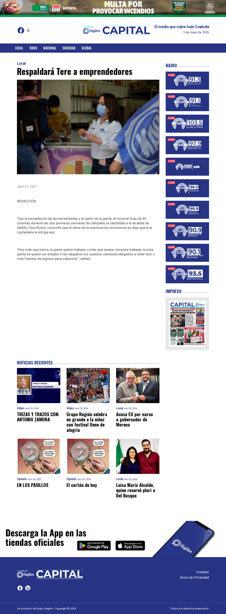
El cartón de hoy (82, 485)
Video (33, 48)
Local (19, 48)
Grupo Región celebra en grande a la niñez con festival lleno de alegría (87, 422)
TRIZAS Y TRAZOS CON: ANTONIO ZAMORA (38, 417)
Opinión (22, 479)
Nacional (49, 48)
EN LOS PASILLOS (32, 485)
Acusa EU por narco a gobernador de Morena (134, 419)
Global (87, 48)
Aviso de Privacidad (194, 577)
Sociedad (69, 48)
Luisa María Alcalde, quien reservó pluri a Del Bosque (135, 490)
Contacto (202, 572)
